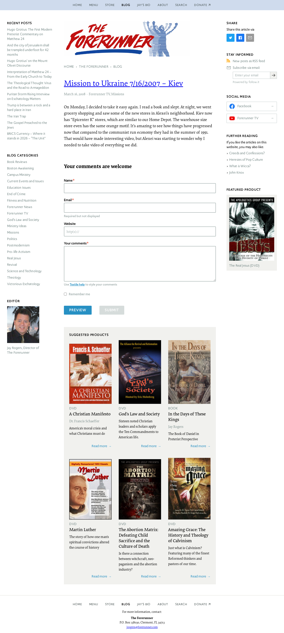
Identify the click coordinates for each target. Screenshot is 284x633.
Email (68, 200)
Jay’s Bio (143, 5)
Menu (93, 5)
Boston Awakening (20, 168)
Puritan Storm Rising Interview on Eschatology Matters (28, 96)
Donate (200, 604)
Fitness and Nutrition (21, 200)
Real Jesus (14, 258)
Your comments (75, 243)
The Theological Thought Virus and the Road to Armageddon (29, 85)
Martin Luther (82, 529)
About (163, 5)
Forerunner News (19, 207)
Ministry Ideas (16, 226)
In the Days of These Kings (187, 416)
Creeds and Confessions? (247, 153)
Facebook (244, 106)
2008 (82, 94)
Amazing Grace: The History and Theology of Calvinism (188, 534)
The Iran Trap (16, 116)
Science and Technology (24, 271)
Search (181, 5)
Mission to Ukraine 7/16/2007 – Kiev (123, 83)
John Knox (236, 172)
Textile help (77, 284)
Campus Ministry (18, 175)
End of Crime (16, 194)
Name (68, 180)
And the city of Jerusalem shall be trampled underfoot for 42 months (28, 50)
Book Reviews (17, 162)
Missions (117, 94)
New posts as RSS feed (249, 61)
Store (110, 5)
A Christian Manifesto (89, 414)
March (69, 94)
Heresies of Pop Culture (246, 159)
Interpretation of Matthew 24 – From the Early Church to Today (29, 74)
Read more (99, 446)
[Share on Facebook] (240, 38)
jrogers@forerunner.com (142, 627)
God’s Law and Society (23, 220)
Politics (12, 239)
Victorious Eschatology (23, 284)
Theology (14, 277)
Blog (126, 5)
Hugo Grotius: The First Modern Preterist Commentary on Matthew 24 (29, 34)
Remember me (79, 294)
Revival (12, 264)
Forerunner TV (99, 94)
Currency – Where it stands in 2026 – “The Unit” (26, 136)
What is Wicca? (240, 166)
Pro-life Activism (18, 252)
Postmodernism (18, 245)
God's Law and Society (139, 414)
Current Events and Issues (25, 181)
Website (70, 223)
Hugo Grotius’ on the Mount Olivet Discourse (27, 63)
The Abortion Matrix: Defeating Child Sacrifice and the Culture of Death (138, 537)
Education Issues (19, 187)
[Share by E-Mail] (250, 38)
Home (77, 5)
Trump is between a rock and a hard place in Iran (28, 107)
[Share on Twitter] (231, 38)
